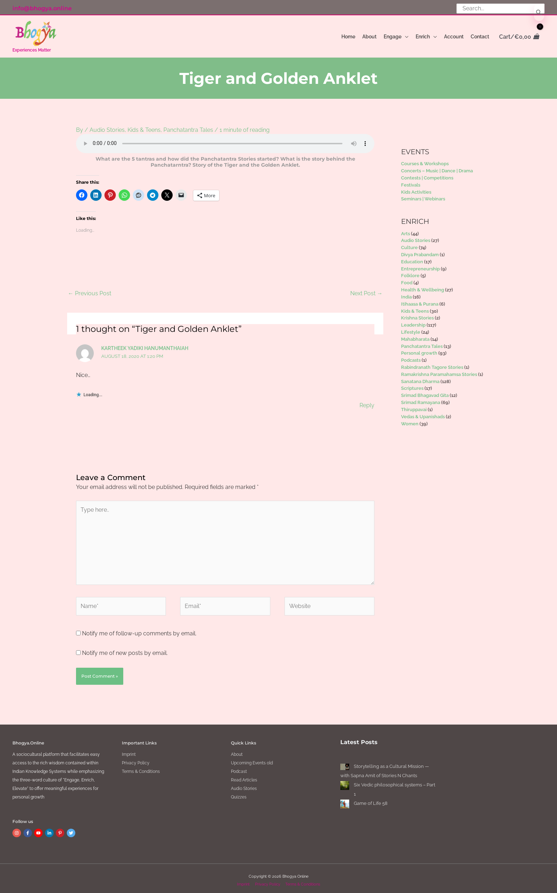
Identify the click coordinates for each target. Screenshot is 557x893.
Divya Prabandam (420, 250)
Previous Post (89, 289)
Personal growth (419, 349)
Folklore (410, 271)
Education (412, 257)
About (237, 750)
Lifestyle (410, 328)
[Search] (539, 12)
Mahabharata (415, 335)
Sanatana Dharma (420, 377)
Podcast (239, 767)
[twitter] (72, 829)
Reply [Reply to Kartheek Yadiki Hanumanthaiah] (366, 401)
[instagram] (17, 829)
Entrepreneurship (420, 264)
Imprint (129, 750)
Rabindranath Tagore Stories (432, 363)
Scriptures (412, 384)
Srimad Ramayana (420, 398)
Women (409, 419)
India (406, 293)
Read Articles (244, 776)
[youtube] (39, 829)
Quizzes (239, 793)
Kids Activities (416, 187)
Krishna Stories (417, 314)
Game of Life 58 (371, 799)
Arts (405, 229)
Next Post (366, 289)
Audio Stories (107, 126)
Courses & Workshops (425, 159)
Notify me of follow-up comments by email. (139, 629)
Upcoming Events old (252, 759)
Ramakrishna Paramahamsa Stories (439, 370)
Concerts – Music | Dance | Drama (437, 167)
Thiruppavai (414, 405)
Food (406, 278)
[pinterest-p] (61, 829)
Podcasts (411, 356)
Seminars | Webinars (423, 195)
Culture (409, 243)
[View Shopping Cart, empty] (518, 37)
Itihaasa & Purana (419, 300)
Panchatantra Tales (188, 126)
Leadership (413, 321)
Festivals (410, 181)
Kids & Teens (144, 126)
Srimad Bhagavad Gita (425, 391)
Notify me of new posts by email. (125, 648)
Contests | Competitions (427, 174)
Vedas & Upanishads (423, 412)
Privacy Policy (136, 759)
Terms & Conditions (141, 767)
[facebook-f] (28, 829)
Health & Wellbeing (422, 286)
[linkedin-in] (50, 829)
